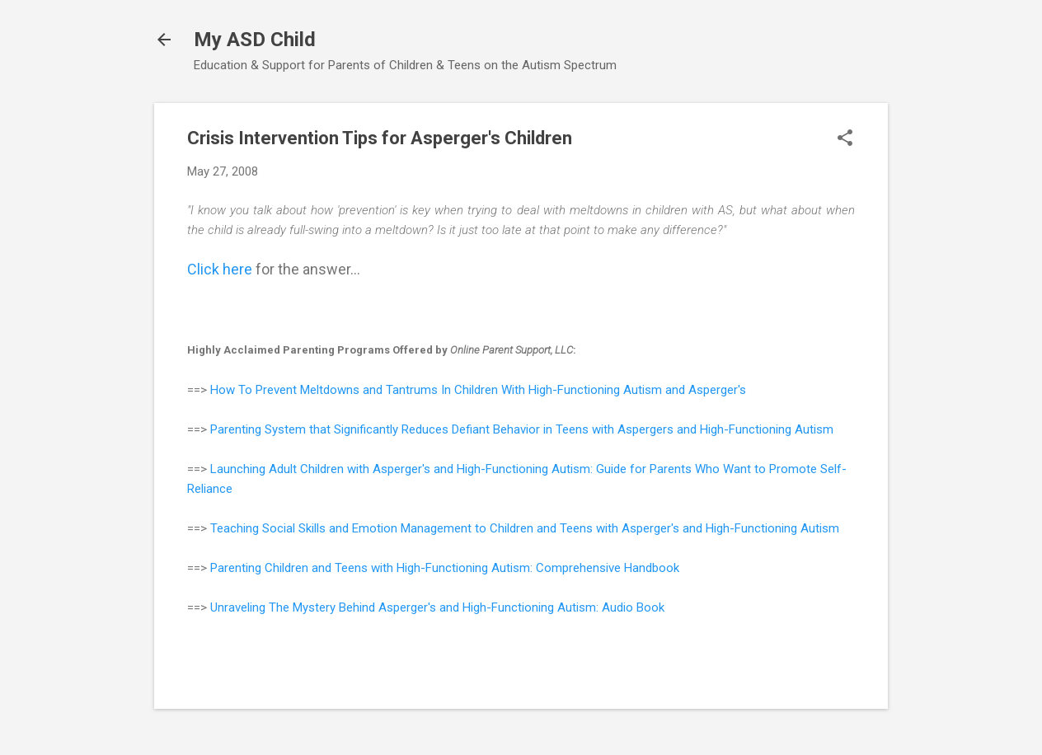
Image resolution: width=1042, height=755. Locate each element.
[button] (845, 139)
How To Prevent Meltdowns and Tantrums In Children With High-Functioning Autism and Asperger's (478, 389)
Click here (219, 269)
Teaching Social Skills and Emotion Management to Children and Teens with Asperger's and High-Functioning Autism (524, 528)
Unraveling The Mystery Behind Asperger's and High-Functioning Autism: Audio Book (437, 607)
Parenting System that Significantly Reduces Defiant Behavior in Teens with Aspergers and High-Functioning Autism (521, 429)
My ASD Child (255, 39)
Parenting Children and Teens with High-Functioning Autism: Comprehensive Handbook (444, 567)
